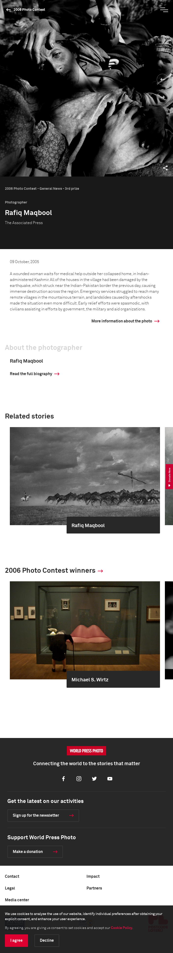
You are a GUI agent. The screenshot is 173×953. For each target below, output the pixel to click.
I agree (16, 940)
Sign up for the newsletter (36, 815)
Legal (10, 888)
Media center (17, 900)
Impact (93, 876)
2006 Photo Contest (29, 10)
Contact (12, 876)
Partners (94, 888)
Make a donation (28, 852)
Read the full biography (31, 374)
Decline (47, 940)
